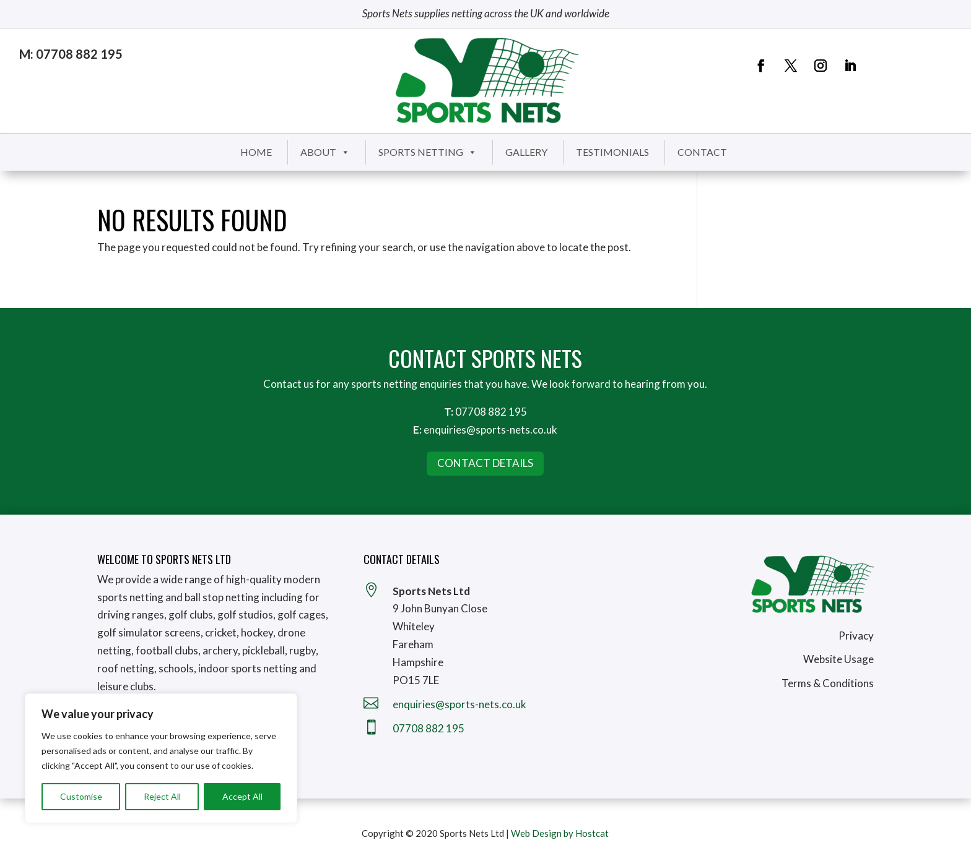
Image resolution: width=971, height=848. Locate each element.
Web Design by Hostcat (560, 833)
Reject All (162, 796)
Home (256, 152)
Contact (702, 152)
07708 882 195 (491, 411)
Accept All (242, 796)
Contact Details (485, 462)
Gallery (526, 152)
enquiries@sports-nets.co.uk (490, 429)
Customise (81, 796)
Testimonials (612, 152)
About (325, 152)
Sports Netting (427, 152)
